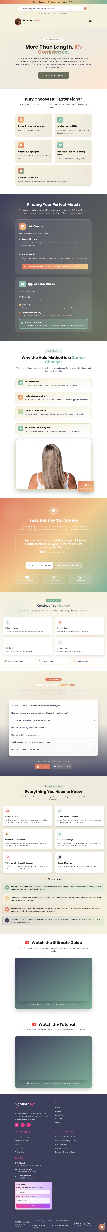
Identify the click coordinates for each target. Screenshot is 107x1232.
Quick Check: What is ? (25, 1196)
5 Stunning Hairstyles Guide (65, 1137)
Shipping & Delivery (22, 1137)
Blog (57, 1123)
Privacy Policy (39, 1221)
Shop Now (42, 767)
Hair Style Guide (61, 1148)
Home (57, 1107)
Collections (59, 1115)
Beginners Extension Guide (65, 1152)
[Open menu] (90, 21)
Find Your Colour (62, 767)
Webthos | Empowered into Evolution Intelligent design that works (50, 1226)
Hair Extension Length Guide (65, 1141)
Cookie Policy (64, 1221)
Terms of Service (52, 1221)
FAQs (17, 1144)
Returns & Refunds (22, 1141)
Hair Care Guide (61, 1144)
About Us (58, 1111)
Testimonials (19, 1152)
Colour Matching (61, 1119)
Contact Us (19, 1148)
